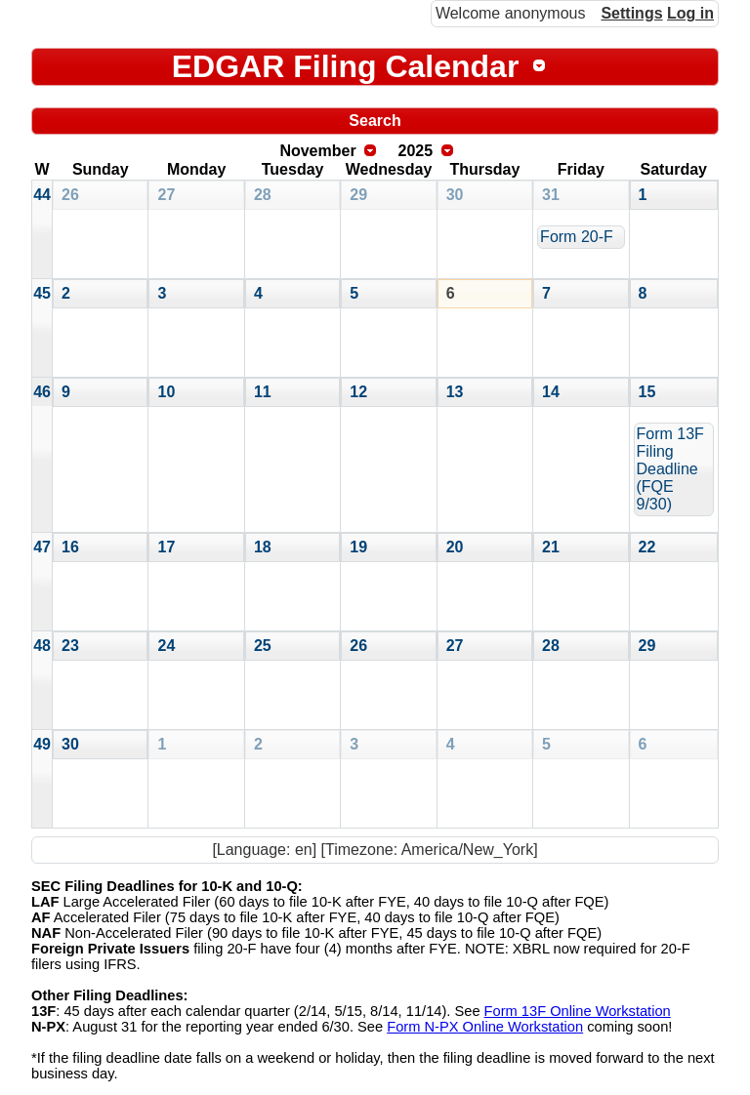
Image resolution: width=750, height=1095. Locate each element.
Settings (631, 13)
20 (455, 547)
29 (358, 194)
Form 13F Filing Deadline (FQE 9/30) (670, 469)
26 (70, 194)
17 (166, 547)
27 (166, 194)
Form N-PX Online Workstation (485, 1026)
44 (42, 194)
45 (42, 293)
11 (262, 392)
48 (42, 645)
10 (166, 392)
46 (42, 392)
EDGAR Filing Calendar (346, 66)
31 (551, 194)
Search (374, 120)
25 (262, 645)
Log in (690, 13)
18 (262, 547)
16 (70, 547)
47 (42, 547)
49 (42, 744)
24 (166, 645)
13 (455, 392)
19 (358, 547)
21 (551, 547)
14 (551, 392)
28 (262, 194)
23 (70, 645)
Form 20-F (576, 236)
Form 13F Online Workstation (577, 1011)
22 (647, 547)
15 (647, 392)
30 (455, 194)
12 (358, 392)
